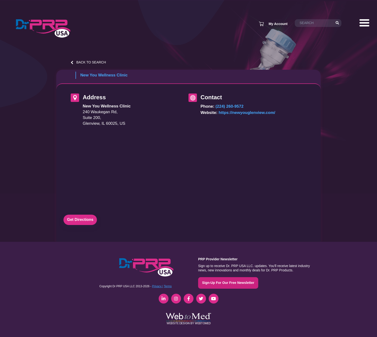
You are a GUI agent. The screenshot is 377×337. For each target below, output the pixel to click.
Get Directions (80, 220)
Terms (168, 286)
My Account (278, 24)
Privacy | (157, 286)
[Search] (337, 23)
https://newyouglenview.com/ (247, 112)
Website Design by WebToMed (189, 323)
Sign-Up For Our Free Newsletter (228, 283)
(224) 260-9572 (229, 106)
